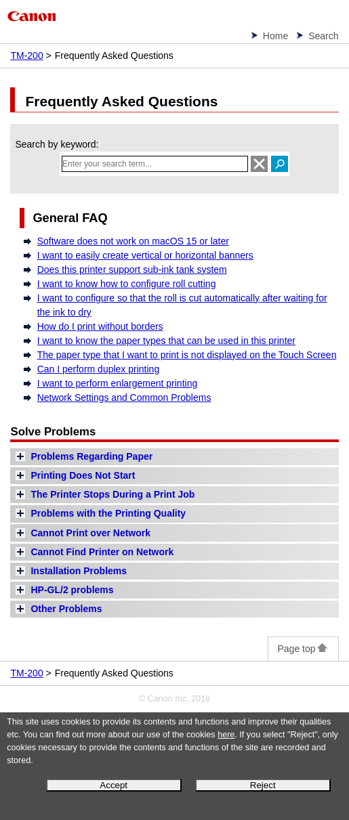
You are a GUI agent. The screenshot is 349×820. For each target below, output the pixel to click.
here (226, 734)
